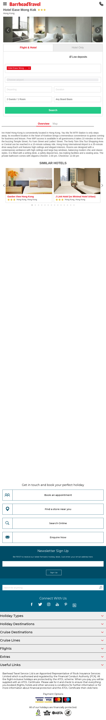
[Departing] (28, 89)
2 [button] (35, 205)
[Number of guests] (28, 99)
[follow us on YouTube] (57, 605)
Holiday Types (52, 616)
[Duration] (77, 89)
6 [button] (48, 205)
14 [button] (74, 205)
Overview (49, 123)
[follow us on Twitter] (40, 605)
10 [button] (61, 205)
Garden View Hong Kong (20, 196)
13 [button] (70, 205)
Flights (52, 648)
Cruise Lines (52, 640)
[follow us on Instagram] (49, 605)
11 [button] (64, 205)
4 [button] (41, 205)
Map (60, 123)
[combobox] (53, 68)
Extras (52, 657)
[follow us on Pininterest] (66, 605)
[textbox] (54, 79)
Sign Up (54, 572)
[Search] (101, 587)
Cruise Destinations (52, 632)
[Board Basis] (77, 99)
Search (53, 110)
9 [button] (57, 205)
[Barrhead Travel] (53, 4)
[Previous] (4, 185)
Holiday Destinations (52, 624)
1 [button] (32, 205)
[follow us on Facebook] (31, 605)
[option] (29, 185)
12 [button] (67, 205)
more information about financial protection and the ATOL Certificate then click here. (50, 687)
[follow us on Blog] (74, 605)
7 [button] (51, 205)
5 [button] (45, 205)
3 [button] (38, 205)
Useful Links (52, 665)
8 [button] (54, 205)
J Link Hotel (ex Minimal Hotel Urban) (75, 196)
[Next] (102, 185)
